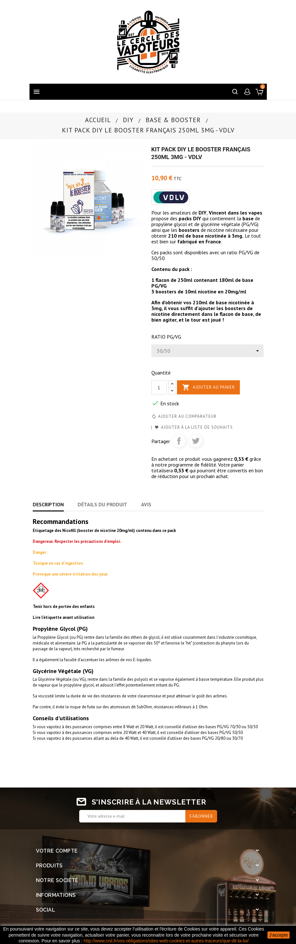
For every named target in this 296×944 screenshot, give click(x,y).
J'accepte (278, 935)
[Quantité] (159, 387)
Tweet (195, 440)
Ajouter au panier (208, 387)
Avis (146, 504)
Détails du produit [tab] (102, 504)
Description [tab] (48, 504)
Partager (179, 440)
